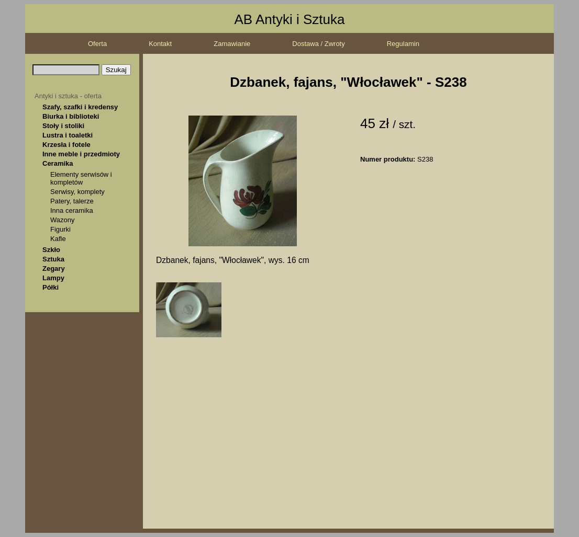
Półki (50, 287)
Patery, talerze (72, 201)
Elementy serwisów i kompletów (81, 178)
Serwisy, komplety (77, 192)
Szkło (51, 250)
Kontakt (160, 44)
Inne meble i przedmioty (81, 154)
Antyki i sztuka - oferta (68, 96)
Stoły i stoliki (63, 126)
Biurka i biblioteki (70, 116)
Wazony (62, 220)
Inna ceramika (71, 210)
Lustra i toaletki (67, 135)
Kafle (58, 239)
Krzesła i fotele (66, 144)
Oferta (97, 44)
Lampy (53, 278)
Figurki (60, 229)
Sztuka (53, 259)
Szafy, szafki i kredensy (80, 107)
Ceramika (57, 163)
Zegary (53, 268)
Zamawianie (232, 44)
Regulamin (403, 44)
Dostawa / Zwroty (318, 44)
